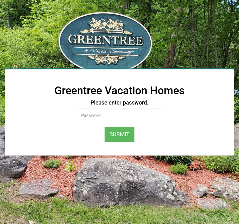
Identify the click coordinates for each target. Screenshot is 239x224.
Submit (119, 134)
